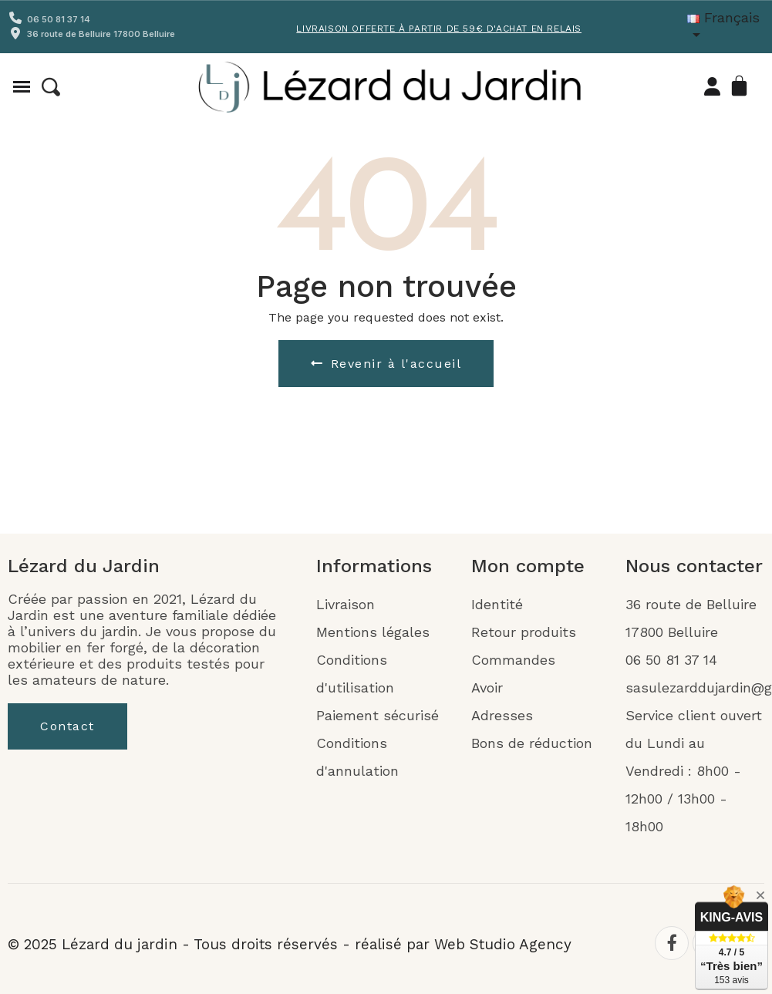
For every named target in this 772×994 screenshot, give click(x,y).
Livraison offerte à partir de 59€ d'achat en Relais (439, 28)
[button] (51, 87)
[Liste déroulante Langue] (729, 27)
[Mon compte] (712, 86)
